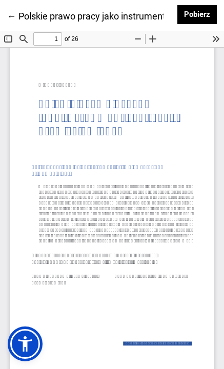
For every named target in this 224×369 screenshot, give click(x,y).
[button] (25, 344)
